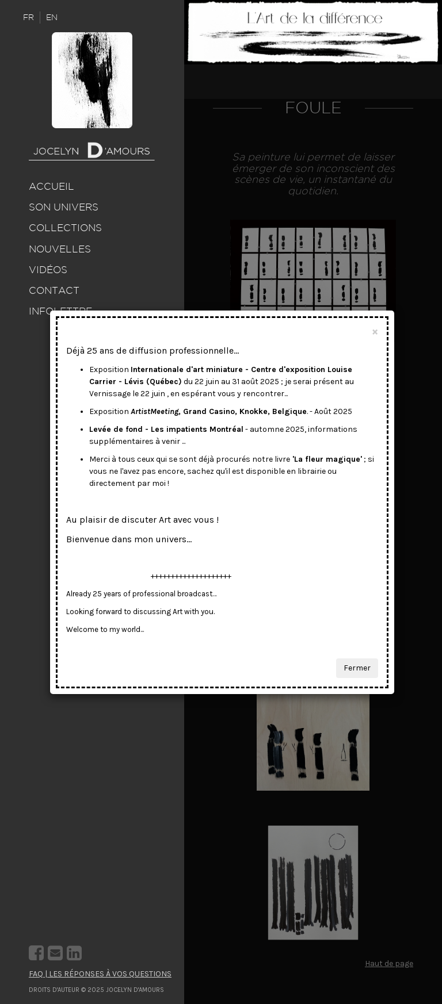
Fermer (357, 668)
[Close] (375, 331)
